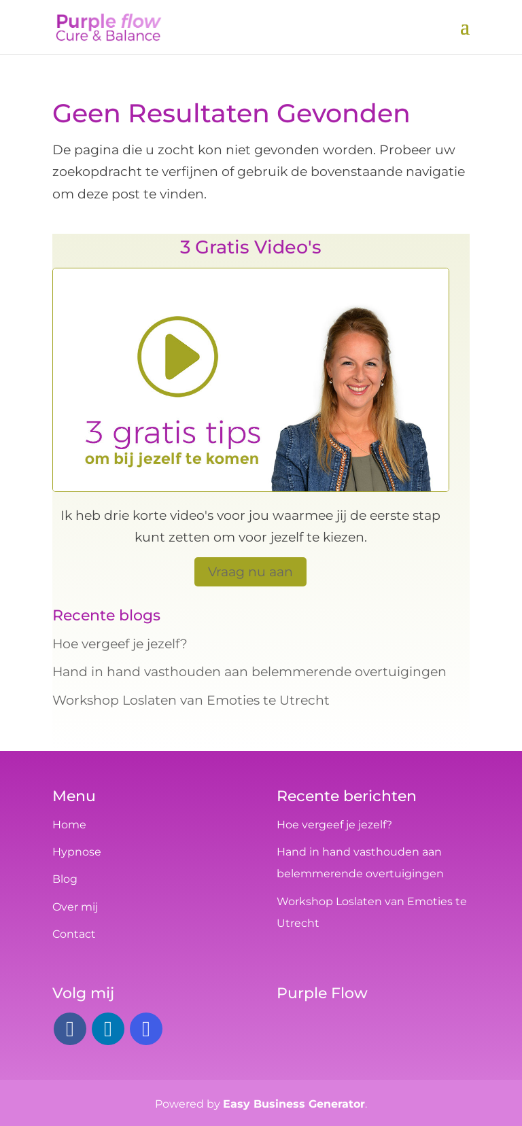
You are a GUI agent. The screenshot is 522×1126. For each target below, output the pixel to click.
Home (69, 824)
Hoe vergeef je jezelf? (120, 644)
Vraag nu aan (250, 572)
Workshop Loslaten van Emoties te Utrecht (191, 700)
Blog (64, 879)
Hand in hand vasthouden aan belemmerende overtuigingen (249, 672)
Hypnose (76, 851)
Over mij (75, 906)
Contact (74, 934)
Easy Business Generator (294, 1103)
